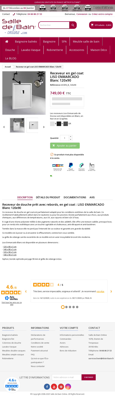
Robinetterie (7, 358)
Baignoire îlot (8, 339)
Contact (6, 14)
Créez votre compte (102, 14)
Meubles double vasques (13, 350)
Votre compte (69, 328)
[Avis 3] (70, 307)
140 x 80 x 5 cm (9, 249)
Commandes (65, 339)
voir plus (100, 291)
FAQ (33, 354)
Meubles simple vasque (13, 354)
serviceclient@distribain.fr (101, 358)
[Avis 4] (73, 307)
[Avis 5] (77, 307)
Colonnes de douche (11, 342)
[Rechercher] (57, 25)
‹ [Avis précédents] (26, 291)
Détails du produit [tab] (48, 197)
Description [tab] (25, 197)
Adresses (64, 346)
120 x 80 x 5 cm (9, 246)
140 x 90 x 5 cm (9, 254)
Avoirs (63, 342)
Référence (55, 85)
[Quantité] (64, 138)
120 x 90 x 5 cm (9, 252)
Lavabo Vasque (9, 346)
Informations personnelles (72, 335)
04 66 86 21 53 (35, 14)
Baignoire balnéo (10, 335)
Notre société (37, 346)
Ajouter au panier (64, 145)
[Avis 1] (63, 307)
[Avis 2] (66, 307)
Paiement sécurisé (39, 350)
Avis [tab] (92, 197)
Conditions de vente (40, 342)
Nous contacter (38, 366)
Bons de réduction (68, 350)
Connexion (81, 14)
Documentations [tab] (75, 197)
